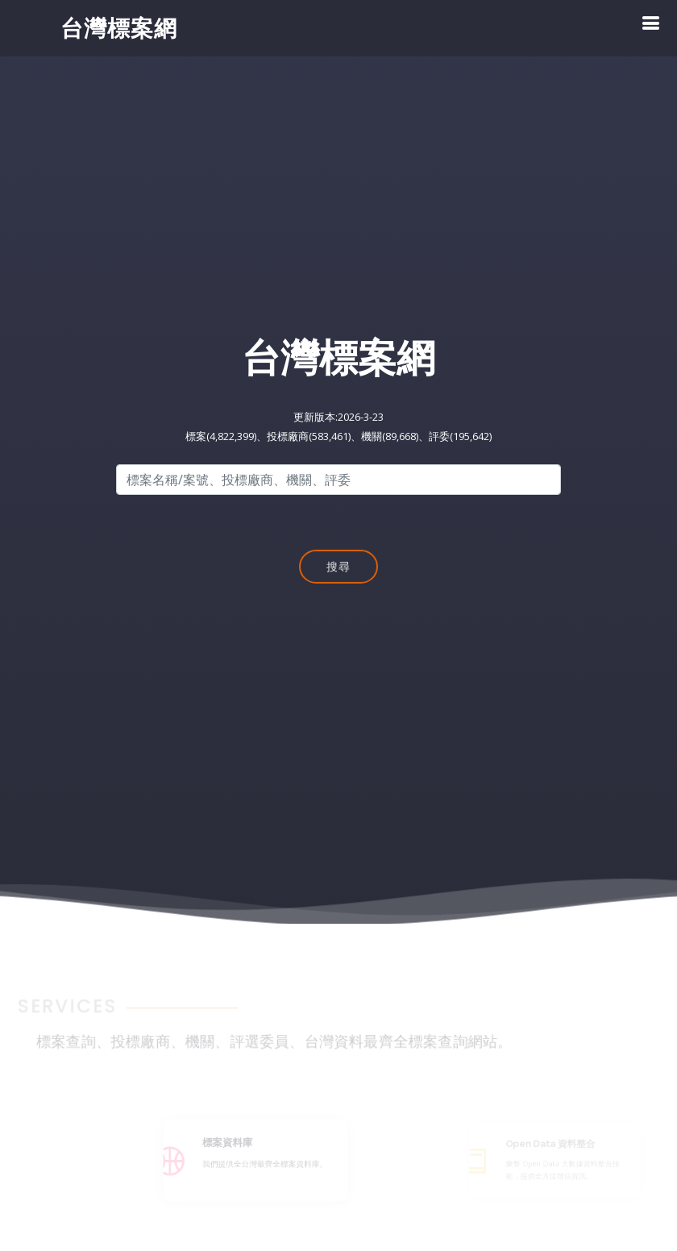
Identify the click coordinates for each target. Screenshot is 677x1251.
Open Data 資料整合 (555, 1144)
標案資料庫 (236, 1143)
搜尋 (338, 568)
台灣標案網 (118, 27)
